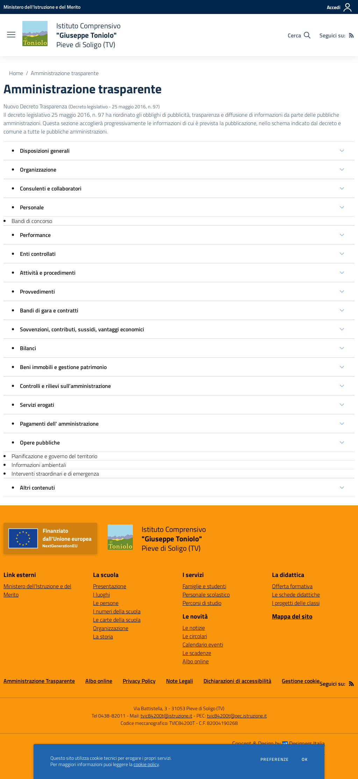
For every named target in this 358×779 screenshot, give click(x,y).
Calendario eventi (202, 644)
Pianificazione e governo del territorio (54, 456)
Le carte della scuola (117, 619)
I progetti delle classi (296, 603)
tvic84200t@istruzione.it (166, 715)
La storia (103, 636)
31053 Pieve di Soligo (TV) (197, 708)
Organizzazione (38, 169)
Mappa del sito (292, 616)
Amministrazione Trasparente (39, 681)
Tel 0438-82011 (109, 715)
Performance (35, 235)
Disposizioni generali (45, 150)
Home (16, 73)
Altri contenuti (37, 487)
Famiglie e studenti (204, 586)
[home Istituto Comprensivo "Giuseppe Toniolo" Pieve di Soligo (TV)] (71, 35)
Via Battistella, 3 (150, 708)
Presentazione (109, 586)
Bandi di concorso (32, 221)
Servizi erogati (37, 405)
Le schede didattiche (296, 594)
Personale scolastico (206, 594)
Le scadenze (196, 653)
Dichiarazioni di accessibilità (237, 681)
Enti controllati (38, 254)
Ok (305, 759)
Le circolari (194, 636)
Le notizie (193, 627)
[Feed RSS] (351, 35)
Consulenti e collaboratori (50, 188)
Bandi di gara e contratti (49, 310)
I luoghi (101, 594)
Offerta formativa (292, 586)
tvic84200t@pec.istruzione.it (237, 715)
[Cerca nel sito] (299, 35)
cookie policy (146, 764)
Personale (32, 207)
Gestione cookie (301, 681)
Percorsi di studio (201, 603)
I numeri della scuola (117, 611)
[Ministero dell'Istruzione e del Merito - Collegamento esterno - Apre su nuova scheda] (41, 6)
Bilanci (28, 348)
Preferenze (274, 759)
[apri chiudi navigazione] (11, 35)
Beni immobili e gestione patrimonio (63, 367)
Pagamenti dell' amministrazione (59, 423)
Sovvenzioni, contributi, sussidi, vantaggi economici (82, 329)
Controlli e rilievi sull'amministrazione (65, 386)
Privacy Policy (139, 681)
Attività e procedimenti (48, 272)
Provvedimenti (37, 291)
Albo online (195, 661)
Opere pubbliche (40, 442)
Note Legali (179, 681)
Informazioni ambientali (39, 465)
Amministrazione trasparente (65, 73)
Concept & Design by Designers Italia (278, 743)
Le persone (106, 603)
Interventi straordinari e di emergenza (55, 473)
